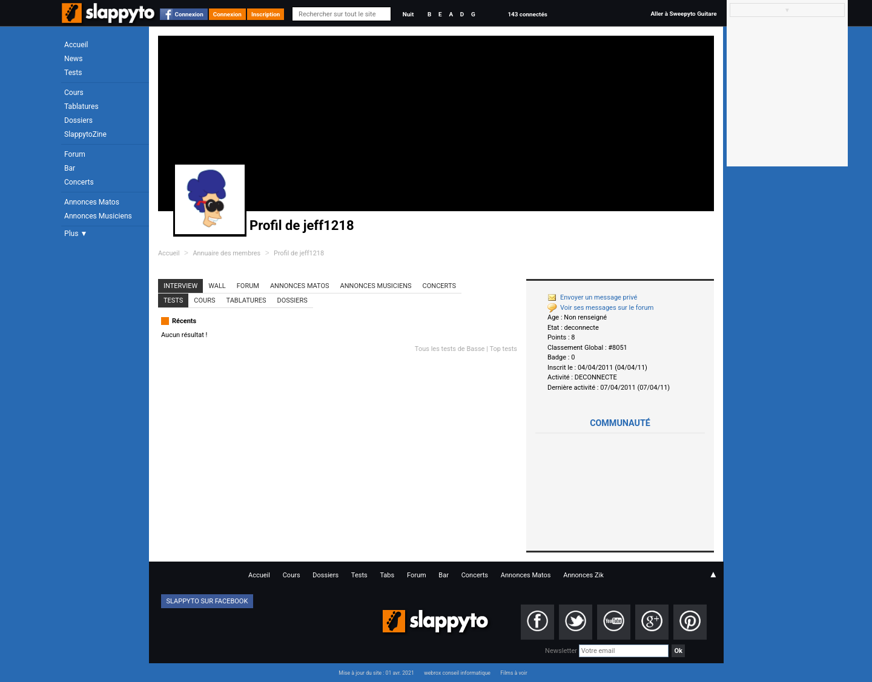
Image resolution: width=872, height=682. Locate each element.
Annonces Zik (583, 575)
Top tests (503, 349)
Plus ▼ (75, 233)
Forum (74, 154)
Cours (74, 92)
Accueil (76, 45)
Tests (73, 72)
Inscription (265, 14)
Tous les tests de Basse (450, 349)
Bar (69, 168)
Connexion (189, 14)
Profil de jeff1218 (299, 253)
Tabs (387, 575)
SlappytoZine (85, 134)
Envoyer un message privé (592, 297)
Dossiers (78, 120)
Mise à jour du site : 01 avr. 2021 (376, 673)
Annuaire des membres (226, 253)
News (73, 58)
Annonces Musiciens (98, 216)
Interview (180, 286)
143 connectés (527, 14)
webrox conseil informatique (457, 673)
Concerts (79, 182)
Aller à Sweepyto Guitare (683, 13)
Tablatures (81, 106)
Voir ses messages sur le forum (600, 308)
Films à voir (513, 673)
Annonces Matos (91, 202)
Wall (217, 286)
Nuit (408, 14)
